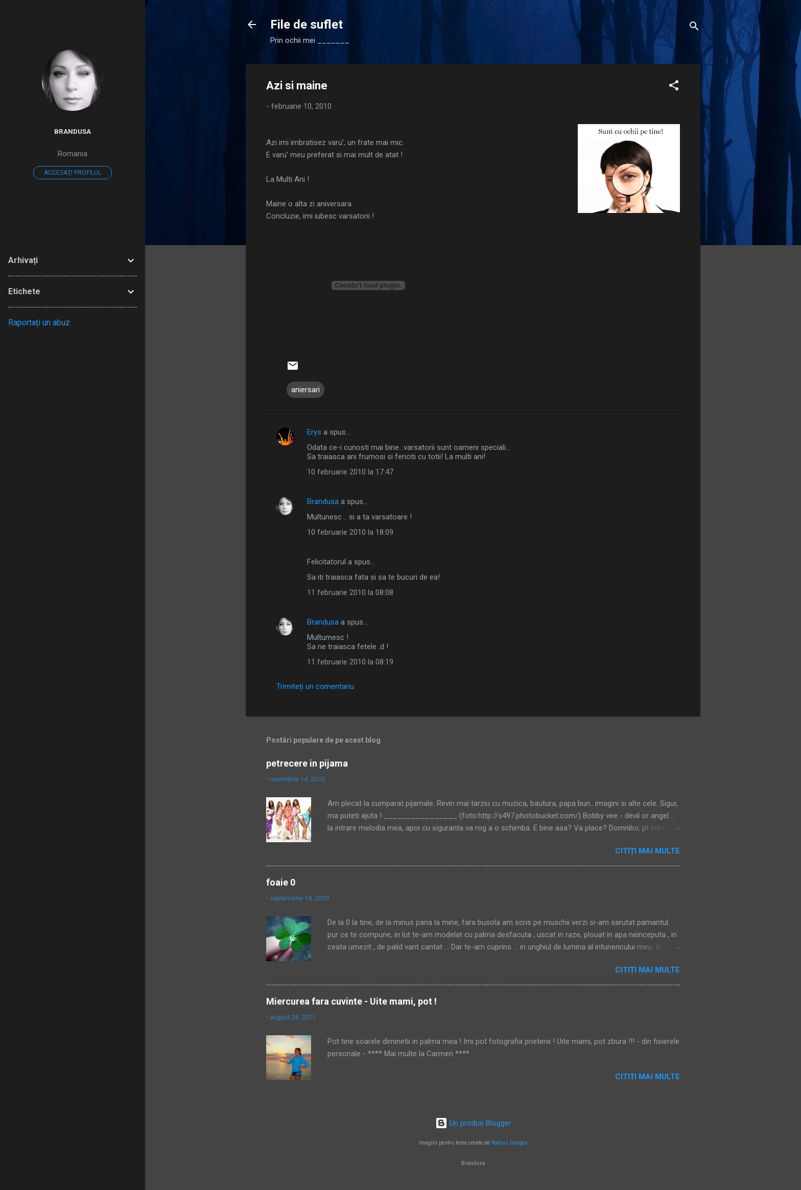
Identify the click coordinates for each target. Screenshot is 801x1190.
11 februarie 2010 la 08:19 (350, 662)
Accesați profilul (72, 172)
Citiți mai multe (647, 850)
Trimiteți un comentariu (315, 686)
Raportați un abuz (39, 322)
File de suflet (306, 24)
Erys (314, 432)
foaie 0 (280, 882)
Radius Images (509, 1142)
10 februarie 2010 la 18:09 (350, 532)
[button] (674, 87)
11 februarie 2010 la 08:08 (350, 592)
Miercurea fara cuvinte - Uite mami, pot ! (351, 1001)
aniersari (305, 389)
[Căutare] (694, 27)
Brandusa (323, 501)
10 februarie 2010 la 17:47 (350, 472)
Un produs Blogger (473, 1123)
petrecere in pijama (307, 763)
